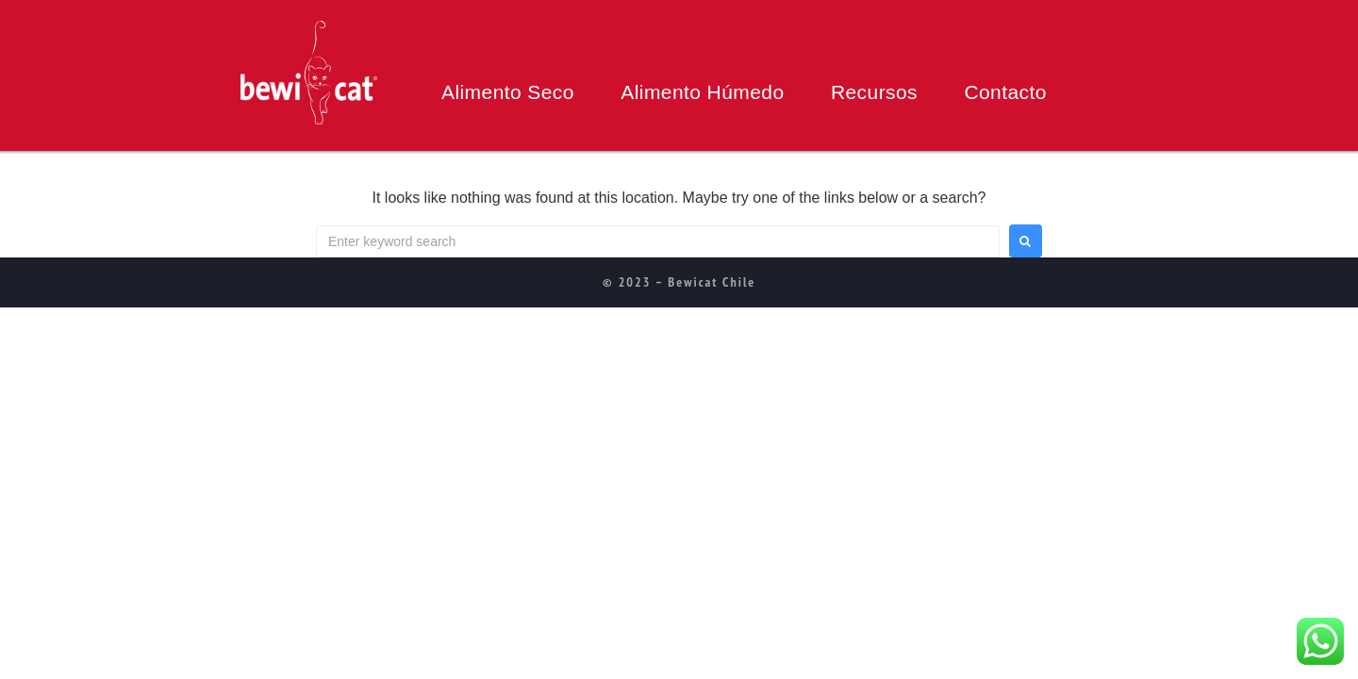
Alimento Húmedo (702, 92)
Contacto (1005, 92)
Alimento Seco (507, 92)
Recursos (874, 92)
